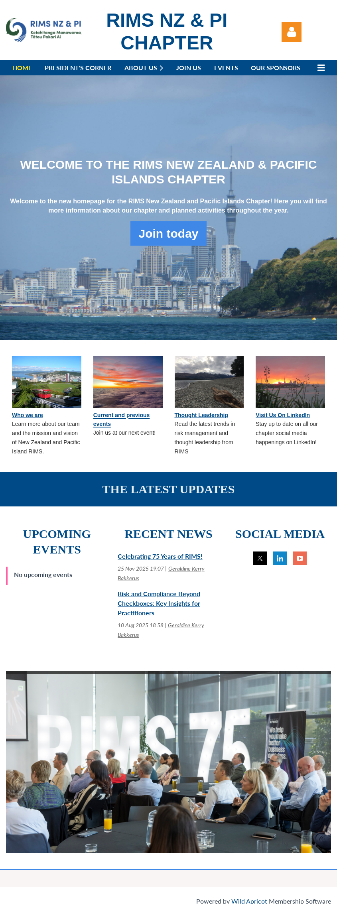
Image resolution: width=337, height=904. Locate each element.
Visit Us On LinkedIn (283, 415)
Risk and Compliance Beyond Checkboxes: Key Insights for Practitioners (159, 603)
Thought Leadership (202, 415)
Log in (292, 32)
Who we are (27, 415)
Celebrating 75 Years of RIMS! (160, 556)
